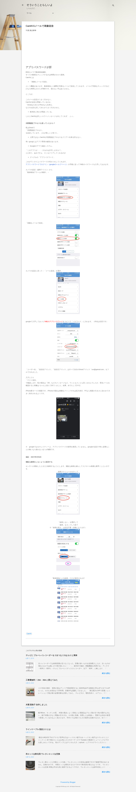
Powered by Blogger (68, 782)
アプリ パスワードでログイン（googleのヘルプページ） (47, 164)
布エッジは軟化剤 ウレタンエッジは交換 (43, 754)
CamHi (29, 634)
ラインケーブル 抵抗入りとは (38, 729)
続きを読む (106, 673)
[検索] (113, 6)
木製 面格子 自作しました (36, 705)
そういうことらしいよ (40, 5)
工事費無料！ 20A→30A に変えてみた (42, 680)
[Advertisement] (68, 49)
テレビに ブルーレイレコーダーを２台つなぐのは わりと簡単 (51, 655)
